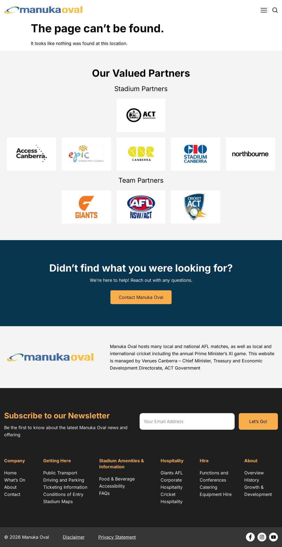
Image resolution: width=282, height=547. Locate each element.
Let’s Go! (258, 421)
